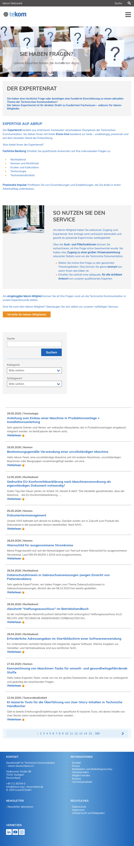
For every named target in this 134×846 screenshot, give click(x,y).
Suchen (129, 3)
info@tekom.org (15, 786)
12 (76, 733)
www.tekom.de (34, 786)
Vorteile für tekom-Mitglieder (26, 314)
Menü (128, 14)
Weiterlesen (14, 435)
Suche (11, 338)
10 (66, 733)
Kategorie (13, 364)
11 (71, 733)
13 (80, 733)
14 (85, 733)
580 (97, 733)
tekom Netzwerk (12, 3)
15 (90, 733)
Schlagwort (14, 378)
